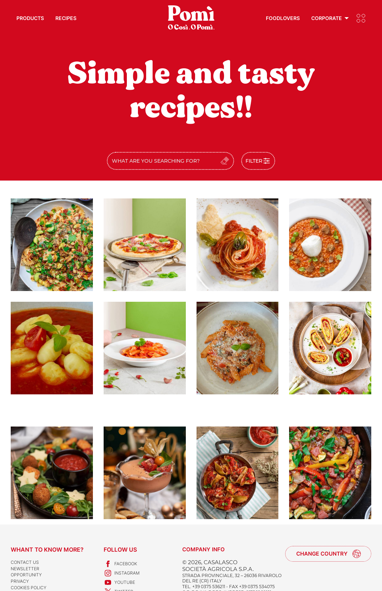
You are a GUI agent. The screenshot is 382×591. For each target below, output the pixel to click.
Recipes (65, 18)
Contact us (25, 562)
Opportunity (26, 574)
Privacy (20, 581)
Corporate (326, 18)
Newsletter (25, 568)
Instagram (122, 573)
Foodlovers (283, 18)
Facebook (120, 564)
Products (30, 18)
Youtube (119, 582)
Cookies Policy (28, 587)
